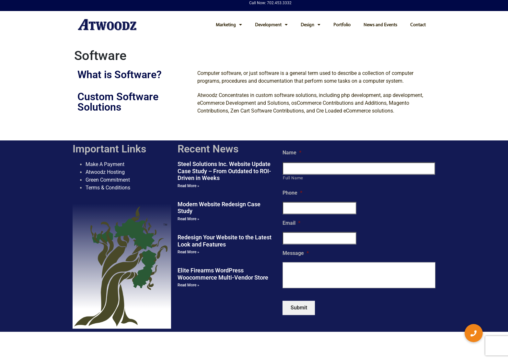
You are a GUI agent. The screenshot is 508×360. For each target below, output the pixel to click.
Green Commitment (108, 180)
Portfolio (342, 25)
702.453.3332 (279, 3)
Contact (418, 25)
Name (292, 153)
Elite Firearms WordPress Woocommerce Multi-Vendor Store (223, 274)
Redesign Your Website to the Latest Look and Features (224, 241)
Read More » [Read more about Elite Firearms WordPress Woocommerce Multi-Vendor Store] (188, 285)
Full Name (293, 177)
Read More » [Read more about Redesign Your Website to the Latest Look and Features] (188, 252)
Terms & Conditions (108, 188)
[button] (474, 333)
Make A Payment (105, 164)
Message (296, 253)
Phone (292, 193)
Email (291, 223)
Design (310, 24)
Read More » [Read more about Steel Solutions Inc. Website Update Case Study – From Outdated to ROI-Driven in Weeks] (188, 186)
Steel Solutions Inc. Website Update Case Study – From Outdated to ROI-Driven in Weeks (224, 171)
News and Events (380, 25)
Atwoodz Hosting (105, 172)
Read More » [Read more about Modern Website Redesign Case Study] (188, 219)
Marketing (229, 24)
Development (271, 24)
